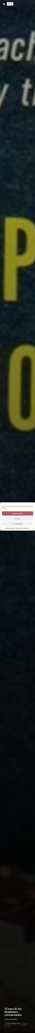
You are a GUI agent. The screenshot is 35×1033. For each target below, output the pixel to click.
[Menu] (4, 4)
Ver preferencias (17, 524)
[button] (9, 4)
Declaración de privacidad (22, 528)
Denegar (17, 518)
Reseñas (7, 1025)
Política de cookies (10, 528)
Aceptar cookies (17, 513)
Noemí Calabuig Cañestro (14, 1023)
